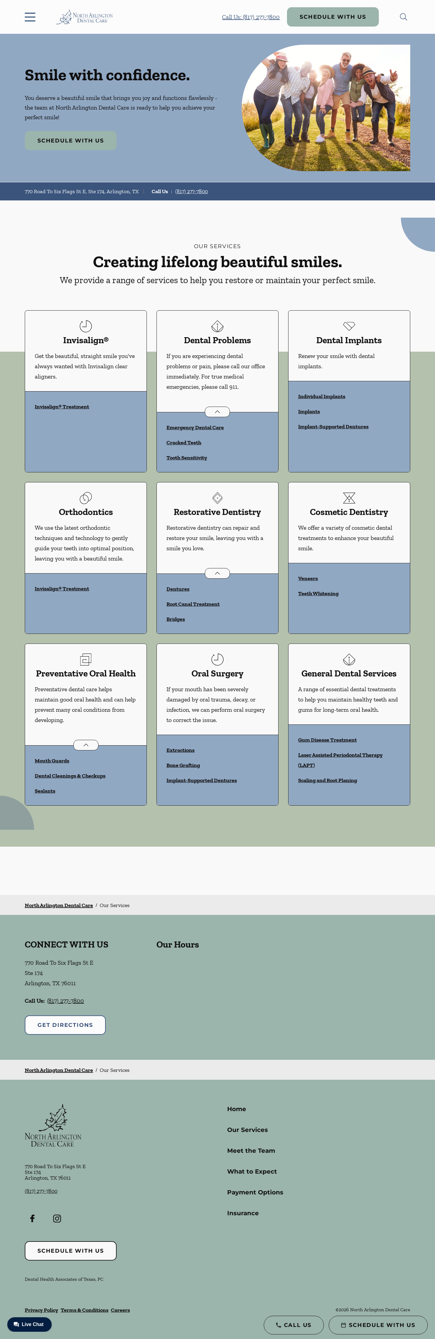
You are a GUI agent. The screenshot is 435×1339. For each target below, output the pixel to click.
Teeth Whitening (318, 593)
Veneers (308, 578)
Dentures (177, 589)
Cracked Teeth (183, 442)
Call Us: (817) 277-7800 (251, 17)
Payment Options (255, 1192)
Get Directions (65, 1025)
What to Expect (252, 1171)
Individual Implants (321, 396)
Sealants (45, 791)
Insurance (243, 1213)
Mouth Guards (52, 760)
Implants (309, 411)
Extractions (180, 750)
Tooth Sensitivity (186, 457)
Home (236, 1109)
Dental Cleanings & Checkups (70, 775)
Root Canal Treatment (193, 604)
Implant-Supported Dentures (333, 426)
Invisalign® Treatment (62, 406)
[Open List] (217, 412)
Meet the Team (251, 1150)
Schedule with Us (333, 17)
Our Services (247, 1129)
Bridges (175, 619)
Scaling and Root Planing (327, 780)
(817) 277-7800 (191, 191)
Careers (120, 1310)
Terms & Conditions (84, 1310)
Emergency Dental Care (195, 427)
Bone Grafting (183, 765)
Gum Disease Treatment (327, 740)
